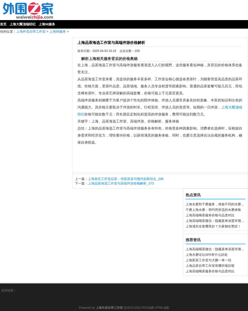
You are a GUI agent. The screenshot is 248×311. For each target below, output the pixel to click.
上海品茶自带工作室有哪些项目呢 (210, 266)
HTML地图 (162, 307)
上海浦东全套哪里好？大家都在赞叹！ (213, 226)
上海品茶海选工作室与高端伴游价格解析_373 (121, 183)
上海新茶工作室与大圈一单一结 (208, 260)
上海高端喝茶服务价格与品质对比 (210, 215)
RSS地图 (148, 307)
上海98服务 (57, 31)
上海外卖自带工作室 (31, 31)
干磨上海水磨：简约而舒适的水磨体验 (213, 210)
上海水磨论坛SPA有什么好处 (207, 255)
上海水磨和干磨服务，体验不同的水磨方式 (216, 204)
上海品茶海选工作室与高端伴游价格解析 (111, 42)
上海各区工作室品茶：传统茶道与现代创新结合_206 (126, 179)
